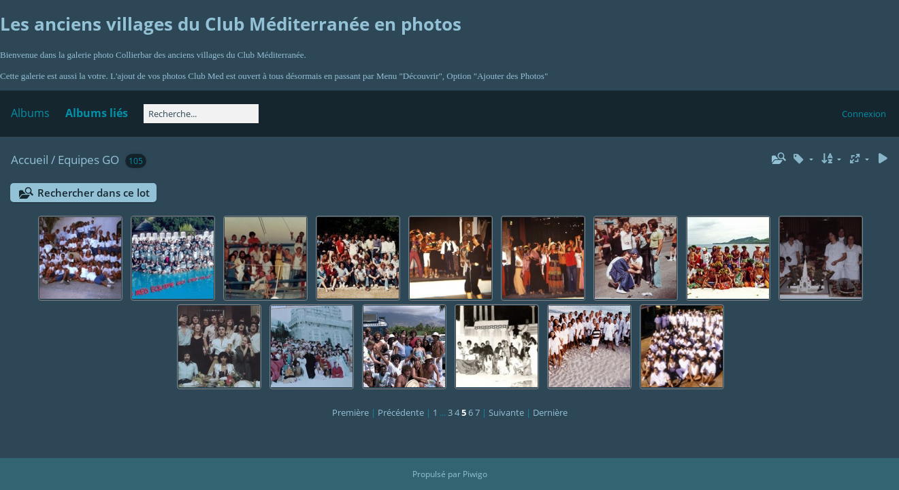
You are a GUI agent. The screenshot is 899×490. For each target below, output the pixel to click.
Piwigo (475, 474)
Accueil (29, 159)
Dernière (550, 412)
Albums (30, 112)
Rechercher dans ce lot (93, 192)
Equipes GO (88, 159)
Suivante (506, 412)
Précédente (401, 412)
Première (350, 412)
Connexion (864, 114)
